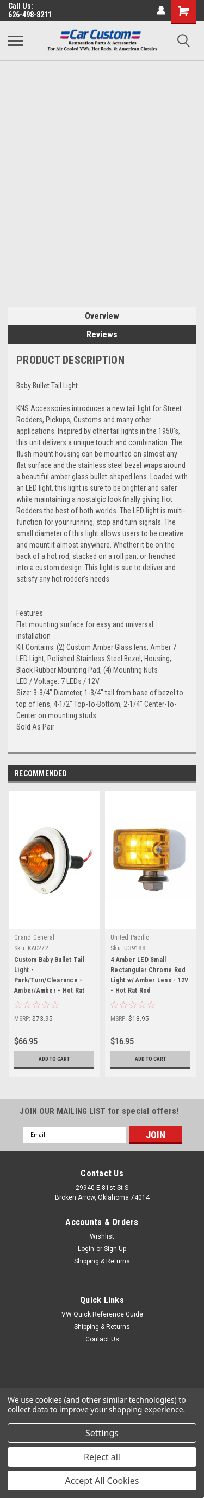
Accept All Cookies (102, 1481)
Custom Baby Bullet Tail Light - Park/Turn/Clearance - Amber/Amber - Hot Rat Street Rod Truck (49, 977)
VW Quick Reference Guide (102, 1314)
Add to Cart (54, 1059)
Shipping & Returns (102, 1261)
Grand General (34, 937)
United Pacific (130, 937)
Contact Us (102, 1339)
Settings (102, 1433)
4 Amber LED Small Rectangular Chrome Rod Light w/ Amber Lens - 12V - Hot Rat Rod (149, 975)
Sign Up (115, 1249)
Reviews (102, 334)
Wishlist (102, 1236)
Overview (102, 316)
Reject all (102, 1457)
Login (86, 1249)
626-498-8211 (30, 14)
